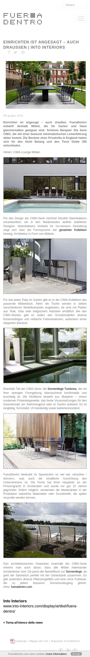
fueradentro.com (21, 587)
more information (56, 653)
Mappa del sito (39, 641)
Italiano (70, 5)
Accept (76, 653)
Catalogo (21, 641)
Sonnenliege (74, 571)
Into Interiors (15, 601)
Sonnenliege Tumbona (62, 389)
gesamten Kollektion (73, 230)
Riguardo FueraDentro (65, 641)
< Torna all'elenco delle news (23, 622)
